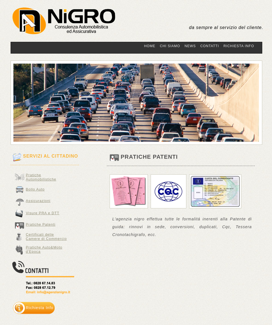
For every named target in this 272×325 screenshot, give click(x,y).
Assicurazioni (38, 201)
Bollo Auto (35, 189)
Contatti (209, 46)
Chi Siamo (170, 46)
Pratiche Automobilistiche (41, 176)
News (190, 46)
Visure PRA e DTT (42, 213)
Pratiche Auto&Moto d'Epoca (44, 249)
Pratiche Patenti (41, 224)
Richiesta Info (238, 46)
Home (149, 46)
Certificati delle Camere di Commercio (46, 236)
